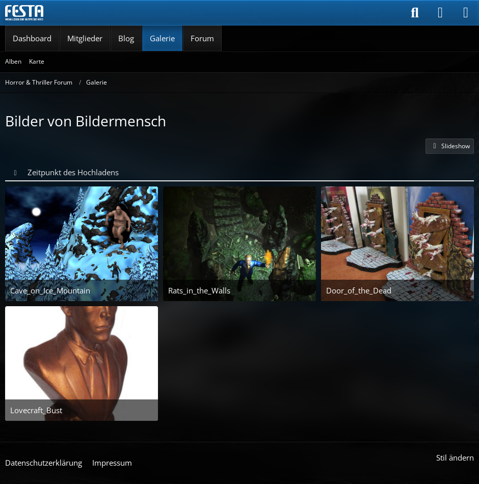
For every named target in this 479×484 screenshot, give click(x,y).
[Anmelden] (440, 12)
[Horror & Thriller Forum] (24, 13)
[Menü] (466, 13)
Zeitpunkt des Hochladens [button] (73, 172)
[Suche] (415, 13)
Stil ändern (455, 457)
